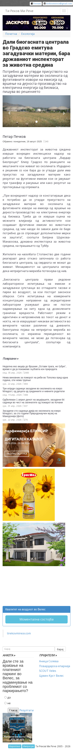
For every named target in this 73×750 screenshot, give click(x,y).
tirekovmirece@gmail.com (59, 3)
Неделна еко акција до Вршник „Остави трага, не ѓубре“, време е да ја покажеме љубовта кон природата (34, 367)
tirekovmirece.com (19, 633)
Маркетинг (14, 746)
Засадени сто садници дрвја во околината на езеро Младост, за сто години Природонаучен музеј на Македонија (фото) (32, 413)
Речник (37, 3)
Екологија (28, 34)
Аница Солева (48, 661)
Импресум (28, 746)
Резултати (26, 710)
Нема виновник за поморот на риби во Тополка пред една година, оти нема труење (35, 379)
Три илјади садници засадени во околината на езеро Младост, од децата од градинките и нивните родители (34, 390)
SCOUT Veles (47, 671)
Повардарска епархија (54, 666)
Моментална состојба (36, 619)
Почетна (11, 34)
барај (60, 649)
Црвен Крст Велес (51, 676)
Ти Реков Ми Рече (19, 11)
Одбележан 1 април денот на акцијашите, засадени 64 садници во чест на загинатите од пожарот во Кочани (33, 401)
